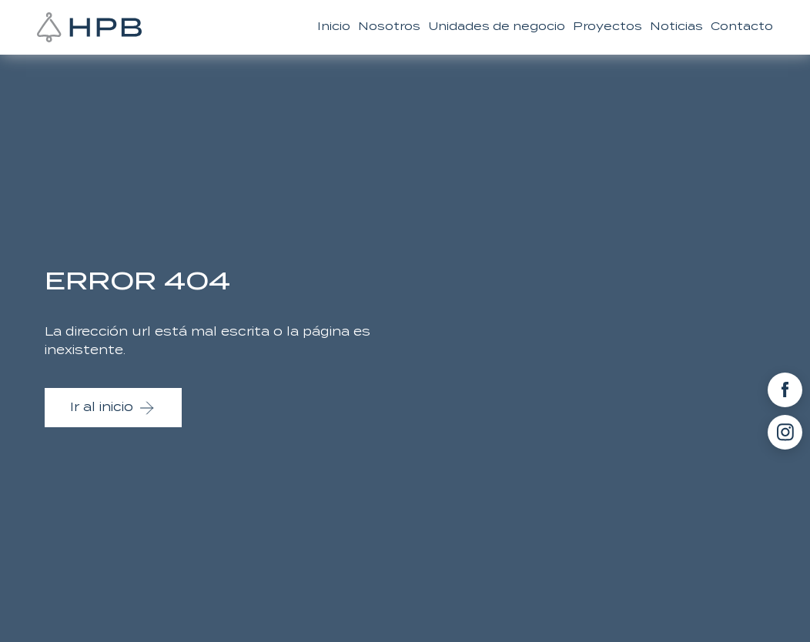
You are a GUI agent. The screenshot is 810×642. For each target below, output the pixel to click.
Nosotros (389, 26)
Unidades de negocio (496, 26)
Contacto (742, 26)
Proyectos (607, 26)
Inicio (333, 26)
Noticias (676, 26)
